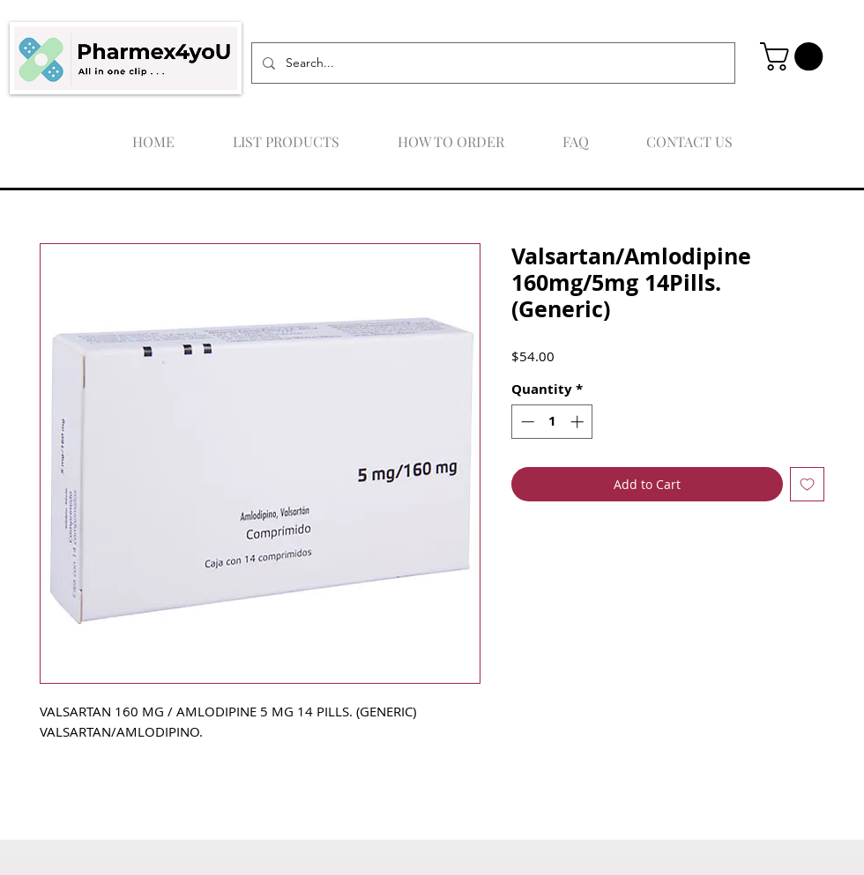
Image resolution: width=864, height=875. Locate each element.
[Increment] (579, 421)
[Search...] (491, 63)
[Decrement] (526, 421)
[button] (795, 56)
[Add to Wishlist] (807, 484)
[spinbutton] (552, 421)
